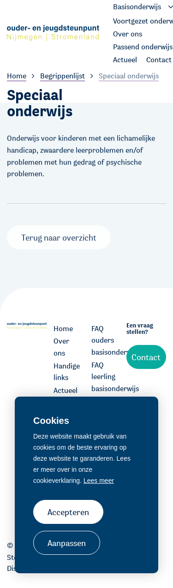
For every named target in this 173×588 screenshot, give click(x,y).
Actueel (66, 390)
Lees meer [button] (99, 480)
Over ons (61, 347)
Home (63, 328)
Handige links (67, 372)
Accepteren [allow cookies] (68, 511)
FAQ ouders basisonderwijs (105, 340)
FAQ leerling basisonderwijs (105, 376)
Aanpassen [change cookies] (67, 542)
